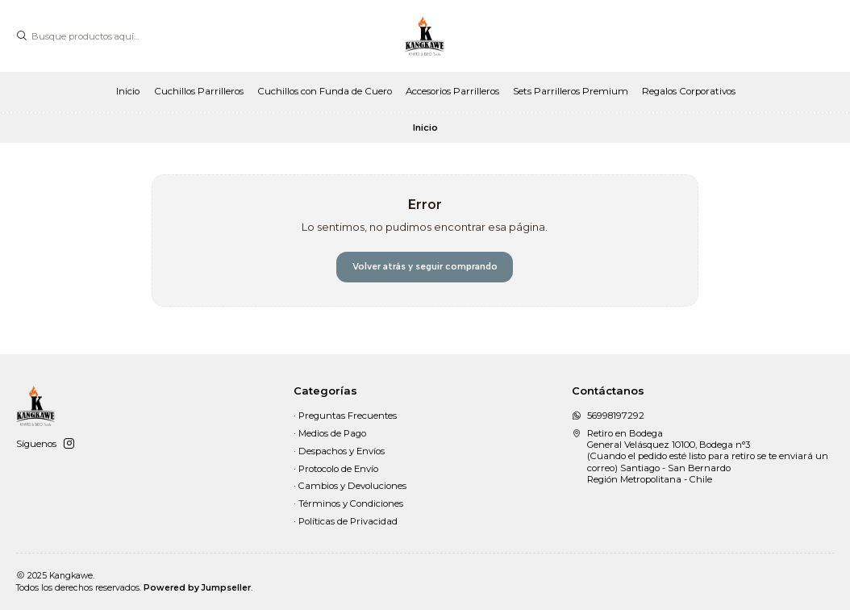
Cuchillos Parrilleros (199, 91)
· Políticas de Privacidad (346, 521)
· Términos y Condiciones (348, 503)
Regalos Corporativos (688, 91)
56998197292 (608, 415)
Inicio (128, 91)
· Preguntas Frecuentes (345, 415)
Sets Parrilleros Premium (570, 91)
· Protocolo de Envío (336, 468)
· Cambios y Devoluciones (350, 485)
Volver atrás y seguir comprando (425, 266)
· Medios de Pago (330, 433)
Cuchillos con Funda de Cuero (324, 91)
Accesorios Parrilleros (452, 91)
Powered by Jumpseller (197, 588)
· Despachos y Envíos (339, 451)
